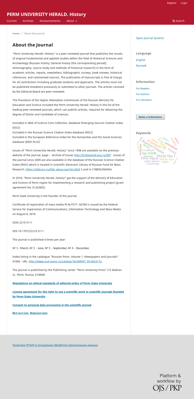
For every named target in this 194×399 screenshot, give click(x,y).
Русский (141, 65)
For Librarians (144, 100)
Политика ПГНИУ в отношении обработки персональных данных (55, 345)
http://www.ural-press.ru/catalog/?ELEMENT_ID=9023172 (65, 261)
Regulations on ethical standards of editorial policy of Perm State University (62, 283)
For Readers (142, 88)
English (141, 60)
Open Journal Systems (150, 38)
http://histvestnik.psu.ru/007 (92, 155)
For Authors (142, 94)
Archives (28, 21)
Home (16, 33)
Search (179, 21)
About (70, 21)
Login (184, 3)
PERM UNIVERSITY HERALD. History (46, 14)
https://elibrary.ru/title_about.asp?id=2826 (53, 169)
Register (171, 3)
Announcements (50, 21)
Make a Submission (150, 117)
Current (12, 21)
